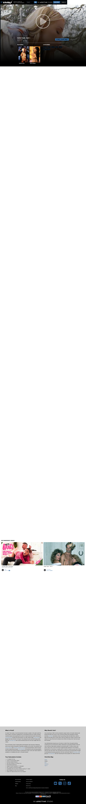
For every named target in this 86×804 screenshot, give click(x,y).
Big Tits (49, 47)
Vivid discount (51, 753)
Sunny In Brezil (8, 747)
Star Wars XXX (12, 740)
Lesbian (53, 47)
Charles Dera (10, 567)
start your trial (62, 39)
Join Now (56, 2)
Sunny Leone (36, 737)
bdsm (57, 47)
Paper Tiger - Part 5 (48, 566)
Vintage (60, 47)
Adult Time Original (46, 49)
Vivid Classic (48, 569)
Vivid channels (21, 749)
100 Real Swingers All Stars (19, 747)
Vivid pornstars (8, 737)
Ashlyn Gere (21, 63)
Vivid (5, 569)
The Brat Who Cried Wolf (7, 566)
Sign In (64, 2)
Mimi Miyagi (32, 63)
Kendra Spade (4, 567)
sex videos (50, 736)
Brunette (44, 47)
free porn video (76, 752)
